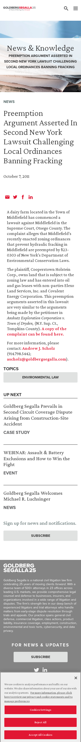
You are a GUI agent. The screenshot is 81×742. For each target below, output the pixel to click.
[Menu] (73, 8)
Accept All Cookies (40, 736)
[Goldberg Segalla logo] (19, 8)
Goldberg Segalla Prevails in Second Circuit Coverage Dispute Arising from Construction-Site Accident (37, 415)
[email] (7, 197)
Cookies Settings (40, 711)
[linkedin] (31, 197)
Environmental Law (40, 377)
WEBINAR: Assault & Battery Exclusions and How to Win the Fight (36, 458)
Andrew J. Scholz (38, 348)
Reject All (40, 723)
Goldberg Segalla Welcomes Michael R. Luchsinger (32, 496)
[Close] (76, 679)
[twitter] (15, 197)
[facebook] (23, 197)
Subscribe (40, 535)
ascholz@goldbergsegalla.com (36, 359)
